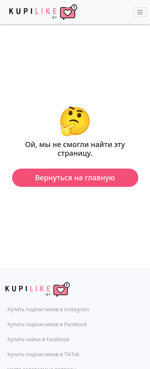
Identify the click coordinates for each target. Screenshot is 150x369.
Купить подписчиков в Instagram (48, 309)
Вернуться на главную (75, 177)
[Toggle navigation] (140, 12)
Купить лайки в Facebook (38, 339)
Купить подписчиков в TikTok (43, 354)
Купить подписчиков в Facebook (47, 324)
